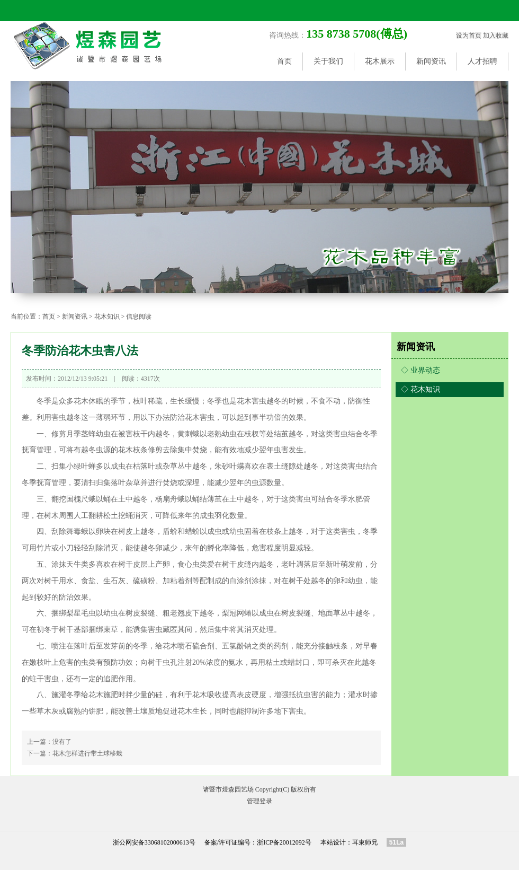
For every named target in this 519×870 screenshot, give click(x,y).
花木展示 (380, 61)
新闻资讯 (431, 61)
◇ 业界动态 (420, 370)
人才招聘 (482, 61)
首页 (284, 61)
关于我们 (328, 61)
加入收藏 (495, 35)
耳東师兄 (365, 842)
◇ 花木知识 (420, 389)
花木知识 (107, 316)
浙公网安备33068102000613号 (154, 842)
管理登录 (259, 801)
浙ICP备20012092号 (284, 842)
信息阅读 (138, 316)
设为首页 (468, 35)
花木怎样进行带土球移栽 (87, 753)
